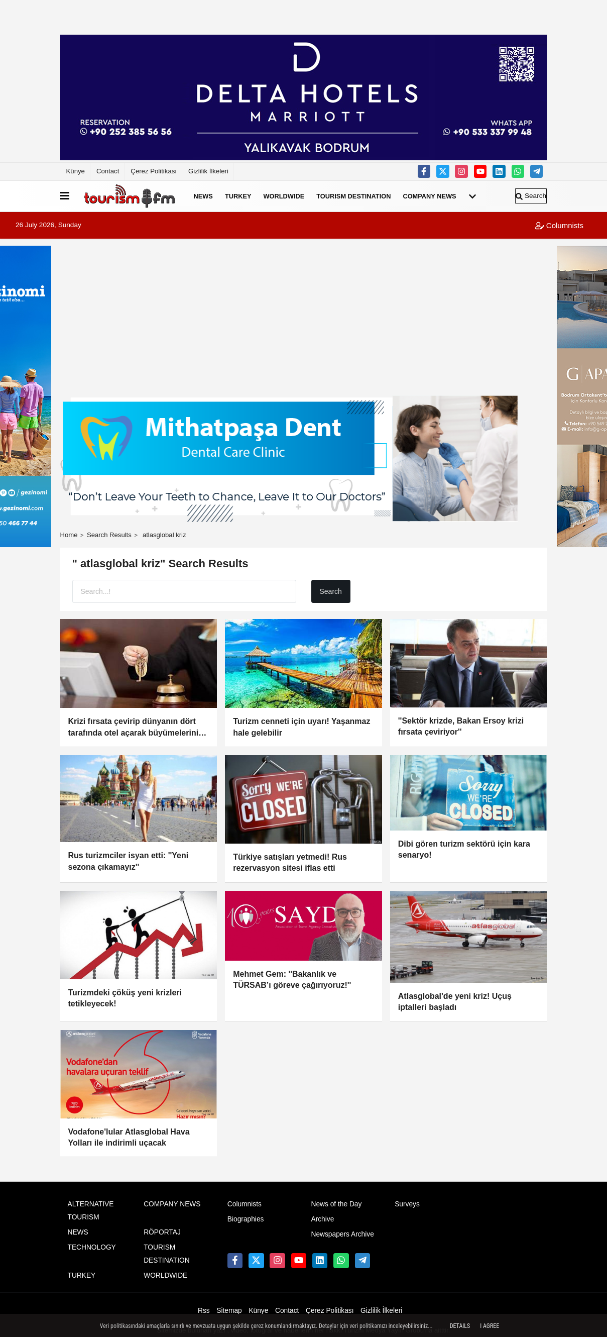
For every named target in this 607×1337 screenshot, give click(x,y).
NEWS (203, 196)
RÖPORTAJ (162, 1232)
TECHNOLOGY (92, 1247)
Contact (107, 171)
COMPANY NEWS (429, 196)
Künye (75, 171)
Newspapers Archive (342, 1234)
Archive (322, 1219)
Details (460, 1325)
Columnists (559, 225)
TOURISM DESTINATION (353, 196)
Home (69, 535)
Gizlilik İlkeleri (208, 171)
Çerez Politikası (154, 171)
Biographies (245, 1219)
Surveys (407, 1204)
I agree (489, 1325)
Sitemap (228, 1310)
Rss (204, 1310)
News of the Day (336, 1204)
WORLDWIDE (284, 196)
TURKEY (238, 196)
